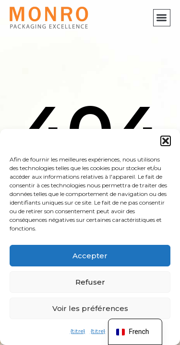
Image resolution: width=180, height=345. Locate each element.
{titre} (77, 330)
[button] (165, 141)
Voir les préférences (90, 308)
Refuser (90, 282)
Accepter (90, 255)
